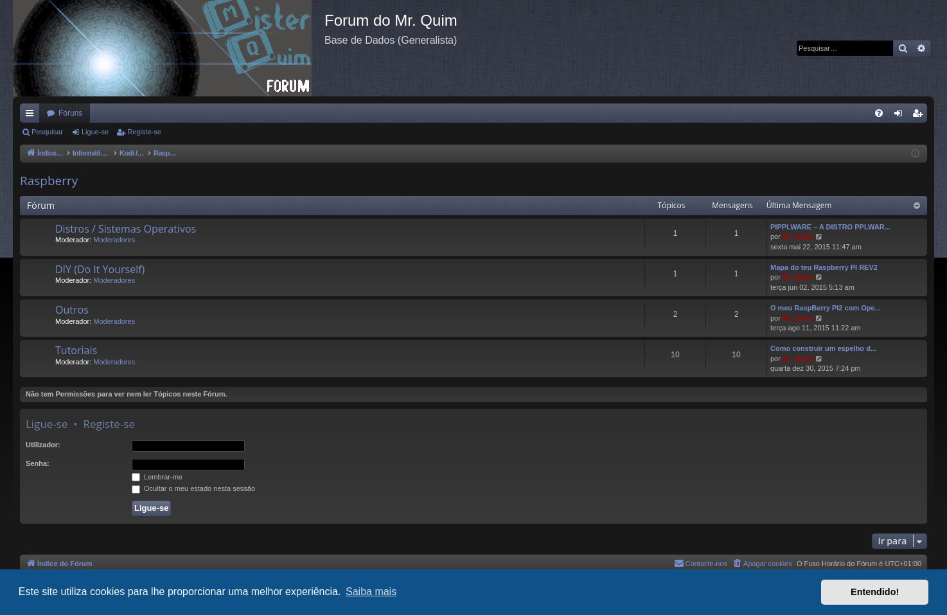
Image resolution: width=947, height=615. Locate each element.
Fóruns (70, 113)
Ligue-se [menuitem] (901, 116)
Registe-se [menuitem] (920, 116)
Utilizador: (43, 445)
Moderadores (114, 240)
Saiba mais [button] (371, 591)
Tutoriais (76, 350)
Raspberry (49, 180)
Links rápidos (32, 116)
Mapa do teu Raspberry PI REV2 (824, 267)
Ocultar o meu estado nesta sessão (193, 488)
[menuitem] (879, 113)
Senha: (37, 463)
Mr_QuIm (798, 236)
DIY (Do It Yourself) (100, 269)
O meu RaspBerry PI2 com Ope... (825, 308)
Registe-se (144, 132)
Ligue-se (95, 132)
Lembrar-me (157, 477)
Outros (72, 310)
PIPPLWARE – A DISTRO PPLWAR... (830, 227)
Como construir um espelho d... (823, 348)
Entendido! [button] (875, 592)
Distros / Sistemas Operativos (125, 229)
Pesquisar (47, 132)
